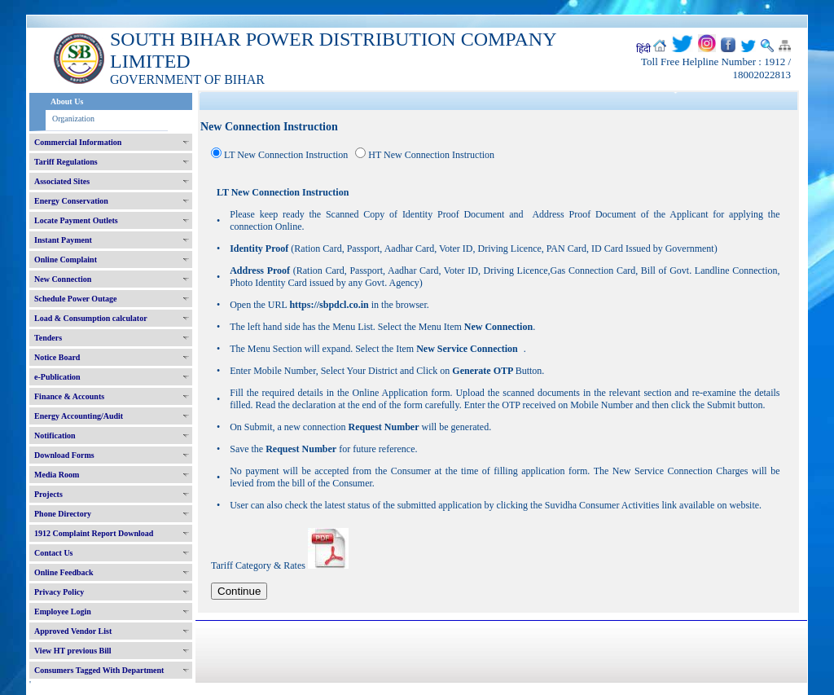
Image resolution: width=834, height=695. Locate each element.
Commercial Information (77, 142)
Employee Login (62, 611)
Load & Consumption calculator (90, 318)
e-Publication (57, 376)
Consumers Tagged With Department (99, 670)
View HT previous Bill (73, 650)
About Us (66, 101)
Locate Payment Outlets (76, 220)
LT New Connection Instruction (286, 155)
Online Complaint (65, 259)
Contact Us (53, 552)
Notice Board (57, 357)
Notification (55, 435)
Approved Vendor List (73, 631)
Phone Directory (62, 513)
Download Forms (64, 455)
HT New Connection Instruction (431, 155)
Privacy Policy (59, 591)
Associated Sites (62, 181)
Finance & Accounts (69, 396)
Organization (73, 118)
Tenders (48, 337)
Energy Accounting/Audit (78, 415)
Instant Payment (63, 239)
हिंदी (643, 49)
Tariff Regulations (66, 161)
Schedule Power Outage (75, 298)
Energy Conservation (71, 200)
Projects (48, 494)
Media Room (56, 474)
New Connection (62, 279)
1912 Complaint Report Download (93, 533)
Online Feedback (64, 572)
